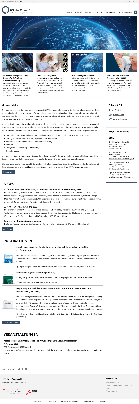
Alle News (7, 229)
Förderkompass (111, 391)
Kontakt (128, 1)
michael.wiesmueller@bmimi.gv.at (121, 159)
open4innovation (8, 1)
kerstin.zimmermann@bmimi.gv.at (121, 177)
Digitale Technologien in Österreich (119, 385)
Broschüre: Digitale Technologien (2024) (35, 272)
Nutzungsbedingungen (69, 401)
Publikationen (110, 12)
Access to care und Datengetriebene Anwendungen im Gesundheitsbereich (40, 340)
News (119, 12)
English (134, 1)
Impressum (37, 401)
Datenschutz (51, 401)
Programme (78, 12)
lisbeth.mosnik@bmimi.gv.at (119, 169)
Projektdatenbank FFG (114, 383)
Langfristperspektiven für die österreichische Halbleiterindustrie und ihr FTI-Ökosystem (55, 266)
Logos (108, 388)
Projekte (99, 12)
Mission (69, 12)
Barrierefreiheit (89, 401)
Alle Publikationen (10, 322)
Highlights (89, 12)
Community (128, 12)
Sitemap (103, 401)
